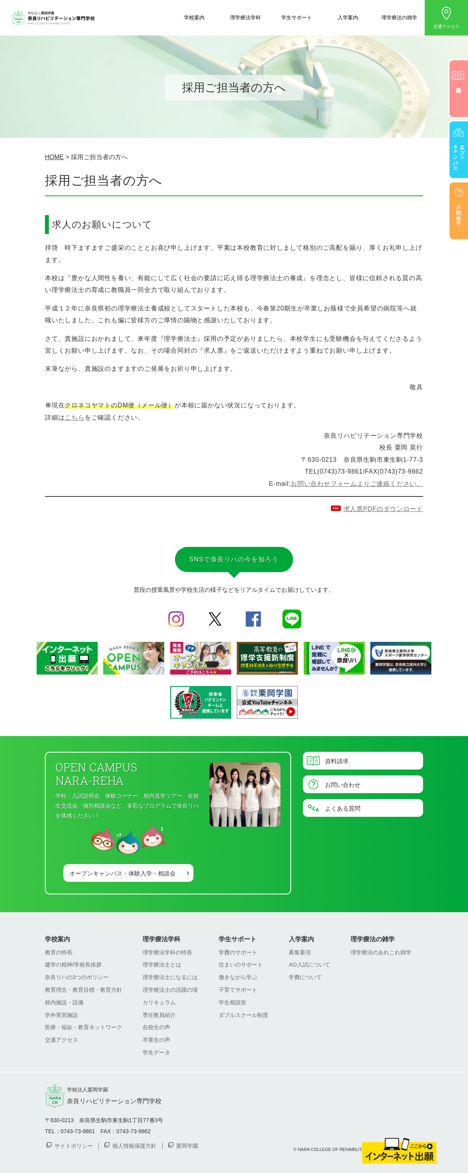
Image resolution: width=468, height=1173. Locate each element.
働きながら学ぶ (238, 977)
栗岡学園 (187, 1145)
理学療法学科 (245, 17)
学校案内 (194, 17)
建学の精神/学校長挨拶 (73, 964)
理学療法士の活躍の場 (170, 990)
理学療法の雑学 (399, 17)
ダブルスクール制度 (243, 1015)
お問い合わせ (342, 784)
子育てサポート (238, 990)
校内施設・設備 (64, 1002)
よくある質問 (342, 808)
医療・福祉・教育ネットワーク (83, 1027)
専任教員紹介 (159, 1015)
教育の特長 (58, 952)
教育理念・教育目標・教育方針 (83, 990)
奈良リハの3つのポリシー (77, 977)
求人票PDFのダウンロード (383, 509)
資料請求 (337, 761)
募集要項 (300, 952)
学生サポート (296, 17)
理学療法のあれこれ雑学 (381, 952)
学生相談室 (232, 1002)
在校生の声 (156, 1027)
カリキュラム (159, 1002)
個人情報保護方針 (134, 1145)
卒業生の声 (156, 1040)
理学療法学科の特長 (167, 952)
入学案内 (348, 17)
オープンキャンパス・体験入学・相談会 (122, 873)
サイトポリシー (73, 1145)
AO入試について (309, 964)
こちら (74, 417)
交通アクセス (446, 26)
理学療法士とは (162, 964)
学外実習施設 (61, 1015)
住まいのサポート (241, 964)
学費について (305, 977)
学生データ (156, 1052)
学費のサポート (238, 952)
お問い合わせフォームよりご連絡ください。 (357, 483)
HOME (54, 157)
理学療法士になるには (170, 977)
